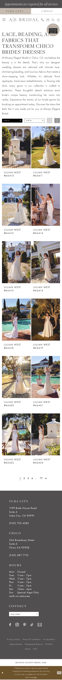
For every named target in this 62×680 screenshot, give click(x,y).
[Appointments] (47, 19)
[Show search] (53, 19)
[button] (4, 19)
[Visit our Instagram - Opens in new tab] (17, 625)
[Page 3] (28, 478)
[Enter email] (25, 614)
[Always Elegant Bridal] (23, 20)
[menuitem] (4, 19)
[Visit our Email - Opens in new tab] (40, 625)
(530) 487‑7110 (19, 555)
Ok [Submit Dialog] (59, 673)
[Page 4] (32, 478)
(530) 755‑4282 (19, 523)
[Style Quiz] (53, 29)
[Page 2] (24, 478)
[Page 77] (41, 478)
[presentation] (16, 147)
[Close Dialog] (3, 673)
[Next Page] (47, 478)
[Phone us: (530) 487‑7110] (42, 19)
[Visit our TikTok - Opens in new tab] (31, 625)
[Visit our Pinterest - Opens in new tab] (24, 625)
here (35, 678)
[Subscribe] (39, 614)
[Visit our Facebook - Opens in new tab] (10, 625)
